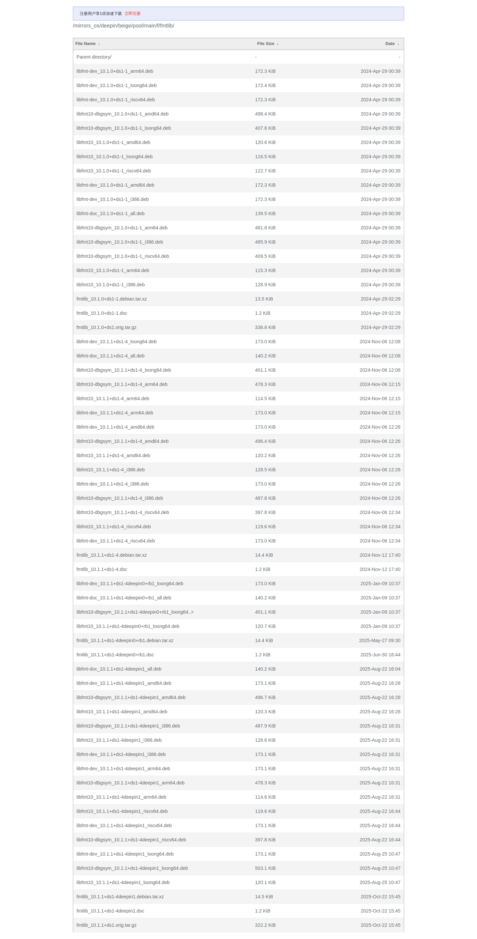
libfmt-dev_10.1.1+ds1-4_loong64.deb (117, 341)
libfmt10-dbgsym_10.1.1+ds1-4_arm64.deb (122, 384)
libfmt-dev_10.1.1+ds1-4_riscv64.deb (116, 540)
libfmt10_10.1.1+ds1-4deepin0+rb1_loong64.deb (128, 626)
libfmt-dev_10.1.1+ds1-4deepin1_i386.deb (121, 754)
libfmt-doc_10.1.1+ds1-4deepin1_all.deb (119, 669)
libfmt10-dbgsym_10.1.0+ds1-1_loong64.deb (124, 128)
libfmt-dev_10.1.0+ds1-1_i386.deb (113, 199)
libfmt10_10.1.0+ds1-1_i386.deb (111, 284)
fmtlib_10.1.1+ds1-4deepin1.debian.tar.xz (120, 896)
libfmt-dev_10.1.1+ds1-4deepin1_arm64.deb (123, 768)
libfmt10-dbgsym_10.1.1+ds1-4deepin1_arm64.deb (131, 782)
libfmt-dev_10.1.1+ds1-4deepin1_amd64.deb (124, 683)
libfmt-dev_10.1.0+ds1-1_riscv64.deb (116, 99)
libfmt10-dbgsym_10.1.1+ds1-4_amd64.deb (123, 441)
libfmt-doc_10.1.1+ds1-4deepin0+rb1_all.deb (124, 597)
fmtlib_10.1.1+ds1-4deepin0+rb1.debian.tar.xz (125, 640)
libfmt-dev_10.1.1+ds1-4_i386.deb (113, 484)
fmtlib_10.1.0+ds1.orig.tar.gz (106, 327)
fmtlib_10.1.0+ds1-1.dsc (102, 313)
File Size (265, 43)
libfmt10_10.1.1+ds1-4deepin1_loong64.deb (123, 882)
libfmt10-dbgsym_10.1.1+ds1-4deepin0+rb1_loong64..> (135, 612)
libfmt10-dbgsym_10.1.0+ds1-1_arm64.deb (122, 227)
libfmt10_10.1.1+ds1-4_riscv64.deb (114, 526)
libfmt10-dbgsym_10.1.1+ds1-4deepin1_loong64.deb (132, 868)
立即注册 (132, 13)
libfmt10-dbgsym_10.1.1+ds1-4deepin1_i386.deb (128, 725)
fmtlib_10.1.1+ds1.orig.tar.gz (106, 925)
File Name (85, 43)
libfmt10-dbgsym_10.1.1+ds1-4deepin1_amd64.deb (131, 697)
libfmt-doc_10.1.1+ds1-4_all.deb (110, 355)
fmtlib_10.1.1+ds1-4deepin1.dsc (110, 911)
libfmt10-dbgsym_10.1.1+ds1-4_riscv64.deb (123, 512)
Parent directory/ (94, 57)
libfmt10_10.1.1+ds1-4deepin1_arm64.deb (121, 797)
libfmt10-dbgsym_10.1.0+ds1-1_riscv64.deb (123, 256)
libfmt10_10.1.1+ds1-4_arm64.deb (113, 398)
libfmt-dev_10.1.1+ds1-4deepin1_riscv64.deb (124, 825)
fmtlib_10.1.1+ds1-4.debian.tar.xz (112, 555)
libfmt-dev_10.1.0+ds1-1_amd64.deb (115, 185)
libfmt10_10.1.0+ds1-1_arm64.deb (113, 270)
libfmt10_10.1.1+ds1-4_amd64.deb (113, 455)
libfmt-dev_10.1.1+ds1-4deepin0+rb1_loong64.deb (130, 583)
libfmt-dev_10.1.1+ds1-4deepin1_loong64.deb (125, 854)
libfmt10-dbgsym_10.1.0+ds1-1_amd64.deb (123, 114)
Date (390, 43)
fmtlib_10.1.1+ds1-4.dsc (102, 569)
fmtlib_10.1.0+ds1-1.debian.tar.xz (112, 299)
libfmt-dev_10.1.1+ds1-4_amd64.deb (115, 427)
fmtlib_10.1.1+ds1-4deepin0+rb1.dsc (115, 654)
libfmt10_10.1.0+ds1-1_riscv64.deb (114, 170)
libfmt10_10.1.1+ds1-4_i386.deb (111, 469)
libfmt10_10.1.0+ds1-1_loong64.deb (115, 156)
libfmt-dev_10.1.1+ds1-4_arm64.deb (115, 412)
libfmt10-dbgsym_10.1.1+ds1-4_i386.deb (120, 498)
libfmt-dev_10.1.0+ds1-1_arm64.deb (115, 71)
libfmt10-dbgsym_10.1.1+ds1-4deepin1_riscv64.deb (131, 839)
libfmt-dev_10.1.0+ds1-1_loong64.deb (117, 85)
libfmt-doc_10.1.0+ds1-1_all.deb (110, 213)
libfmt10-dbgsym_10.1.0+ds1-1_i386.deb (120, 242)
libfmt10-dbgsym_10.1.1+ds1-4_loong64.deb (124, 370)
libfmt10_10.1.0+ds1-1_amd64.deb (113, 142)
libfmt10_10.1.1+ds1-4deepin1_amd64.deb (122, 711)
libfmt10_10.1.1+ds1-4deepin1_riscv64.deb (122, 811)
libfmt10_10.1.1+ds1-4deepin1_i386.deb (119, 740)
